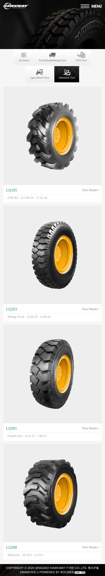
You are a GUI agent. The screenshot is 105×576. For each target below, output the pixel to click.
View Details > (91, 190)
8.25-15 (30, 436)
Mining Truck (16, 316)
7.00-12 (41, 436)
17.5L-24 (41, 197)
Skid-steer (14, 555)
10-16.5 (26, 555)
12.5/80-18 (26, 197)
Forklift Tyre (15, 436)
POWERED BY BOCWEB (56, 572)
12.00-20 (32, 316)
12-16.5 (38, 555)
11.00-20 (45, 316)
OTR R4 (13, 197)
